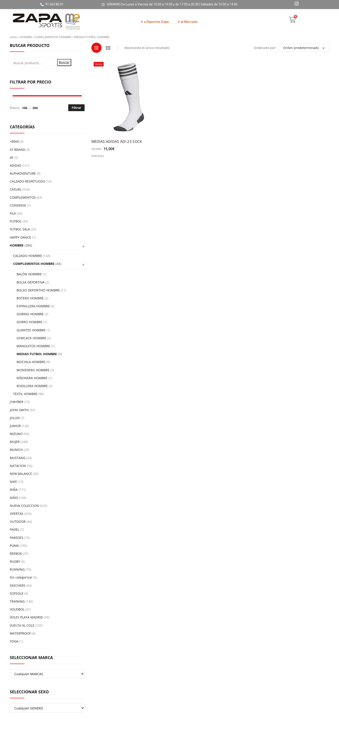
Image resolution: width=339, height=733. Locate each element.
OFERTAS (16, 513)
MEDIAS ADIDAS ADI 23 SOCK (116, 141)
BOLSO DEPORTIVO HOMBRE (38, 290)
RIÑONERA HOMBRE (32, 378)
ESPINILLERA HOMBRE (33, 306)
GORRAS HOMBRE (30, 314)
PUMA (14, 545)
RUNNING (17, 569)
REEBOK (16, 553)
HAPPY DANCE (20, 237)
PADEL (14, 529)
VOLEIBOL (17, 609)
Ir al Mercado (188, 22)
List (108, 48)
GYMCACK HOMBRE (31, 338)
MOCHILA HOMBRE (31, 362)
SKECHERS (17, 585)
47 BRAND (17, 149)
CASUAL (16, 189)
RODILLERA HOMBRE (32, 386)
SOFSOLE (16, 593)
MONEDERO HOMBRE (33, 370)
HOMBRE (26, 37)
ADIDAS (15, 165)
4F (11, 157)
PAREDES (16, 537)
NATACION (18, 466)
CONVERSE (18, 205)
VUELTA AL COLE (22, 625)
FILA (13, 213)
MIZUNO (16, 434)
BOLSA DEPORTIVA (30, 282)
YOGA (14, 641)
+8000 (14, 141)
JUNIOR (15, 426)
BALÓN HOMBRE (29, 274)
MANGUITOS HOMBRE (33, 346)
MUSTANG (17, 458)
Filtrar (76, 107)
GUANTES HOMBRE (31, 330)
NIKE (13, 481)
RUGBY (15, 561)
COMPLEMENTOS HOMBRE (52, 37)
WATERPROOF (20, 633)
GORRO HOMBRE (29, 322)
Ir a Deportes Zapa (155, 22)
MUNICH (16, 449)
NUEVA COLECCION (24, 505)
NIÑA (14, 489)
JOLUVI (15, 418)
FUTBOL (16, 221)
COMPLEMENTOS (23, 197)
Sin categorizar (21, 577)
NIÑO (14, 498)
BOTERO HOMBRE (30, 298)
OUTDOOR (18, 521)
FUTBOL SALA (20, 229)
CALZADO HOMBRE (27, 256)
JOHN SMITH (19, 410)
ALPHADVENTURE (23, 173)
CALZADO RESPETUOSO (27, 181)
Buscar (64, 62)
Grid (96, 48)
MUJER (15, 442)
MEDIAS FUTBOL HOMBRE (37, 354)
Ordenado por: (265, 48)
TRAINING (17, 601)
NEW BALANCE (21, 474)
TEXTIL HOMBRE (25, 394)
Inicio (13, 37)
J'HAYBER (16, 402)
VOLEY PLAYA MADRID (26, 617)
